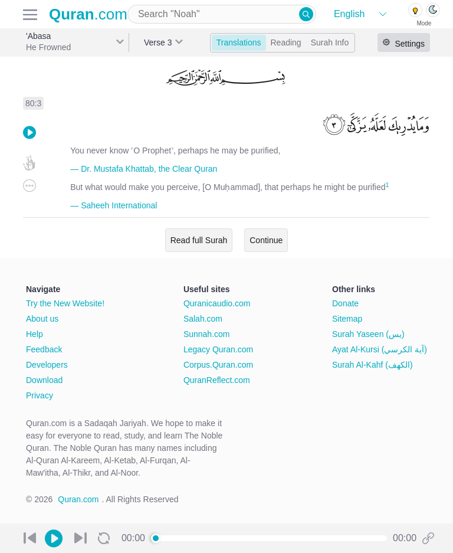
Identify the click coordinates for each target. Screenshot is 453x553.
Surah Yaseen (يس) (368, 334)
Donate (345, 303)
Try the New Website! (65, 303)
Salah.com (202, 318)
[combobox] (221, 14)
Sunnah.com (206, 334)
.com (88, 14)
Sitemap (347, 318)
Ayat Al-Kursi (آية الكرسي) (379, 349)
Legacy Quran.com (218, 349)
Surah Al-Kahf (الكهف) (372, 364)
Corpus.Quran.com (218, 364)
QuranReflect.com (216, 380)
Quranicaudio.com (217, 303)
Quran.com (78, 499)
